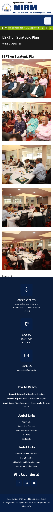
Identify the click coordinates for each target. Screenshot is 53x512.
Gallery (26, 435)
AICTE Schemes (26, 458)
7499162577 (26, 342)
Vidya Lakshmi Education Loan (26, 462)
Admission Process (26, 426)
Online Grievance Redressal (26, 454)
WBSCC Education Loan (26, 466)
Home (5, 43)
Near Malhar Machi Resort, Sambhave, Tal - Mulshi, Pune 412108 (26, 307)
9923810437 (26, 339)
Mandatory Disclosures (26, 431)
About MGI (26, 422)
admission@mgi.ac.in (26, 370)
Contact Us (26, 439)
